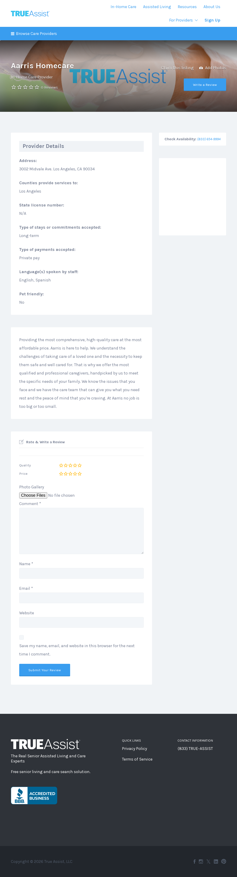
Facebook (194, 861)
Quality (25, 465)
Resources (187, 6)
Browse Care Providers (36, 33)
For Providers (181, 20)
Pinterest (223, 861)
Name (26, 563)
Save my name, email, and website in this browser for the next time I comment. (77, 650)
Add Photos (212, 68)
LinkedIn (216, 861)
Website (26, 612)
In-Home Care (123, 6)
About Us (211, 6)
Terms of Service (137, 759)
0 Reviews (49, 87)
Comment (30, 503)
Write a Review (205, 85)
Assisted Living (157, 6)
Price (23, 473)
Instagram (201, 861)
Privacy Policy (134, 748)
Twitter (208, 861)
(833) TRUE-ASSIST (195, 748)
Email (26, 588)
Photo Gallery (31, 487)
